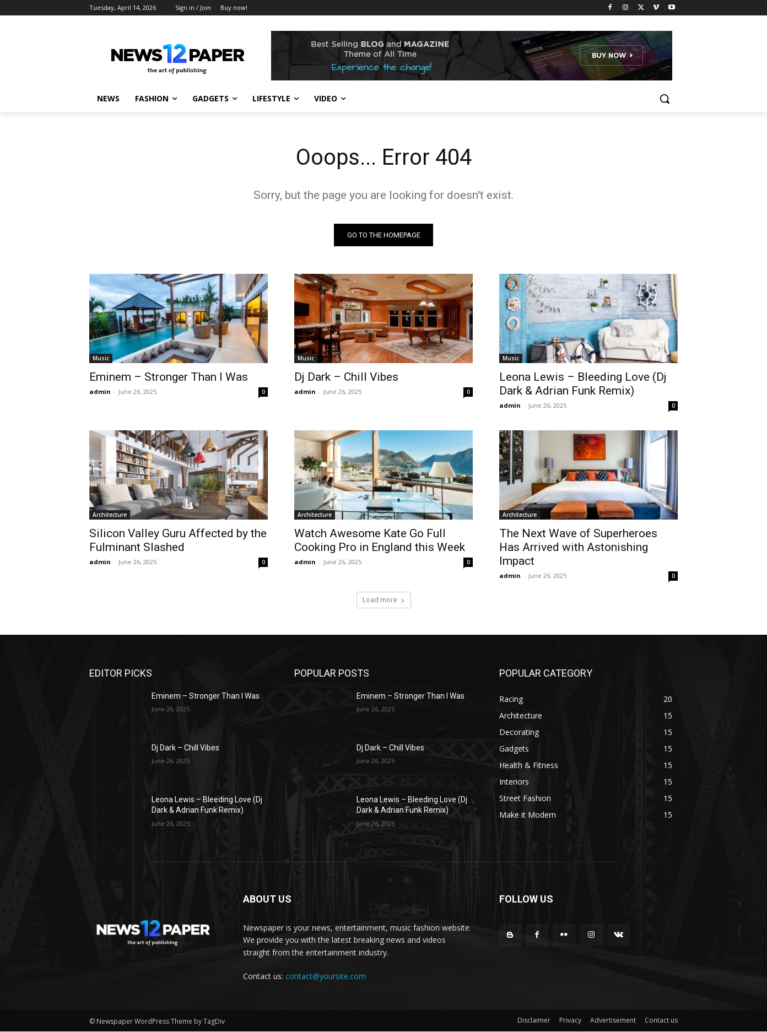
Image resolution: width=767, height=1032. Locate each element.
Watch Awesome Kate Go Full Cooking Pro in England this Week (379, 540)
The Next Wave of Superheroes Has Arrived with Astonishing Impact (578, 547)
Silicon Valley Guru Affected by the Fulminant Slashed (178, 540)
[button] (664, 98)
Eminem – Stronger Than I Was (168, 376)
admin (100, 391)
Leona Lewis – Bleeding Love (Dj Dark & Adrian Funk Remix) (583, 383)
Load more (384, 599)
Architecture (110, 514)
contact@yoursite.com (325, 976)
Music (101, 358)
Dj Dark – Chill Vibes (346, 376)
